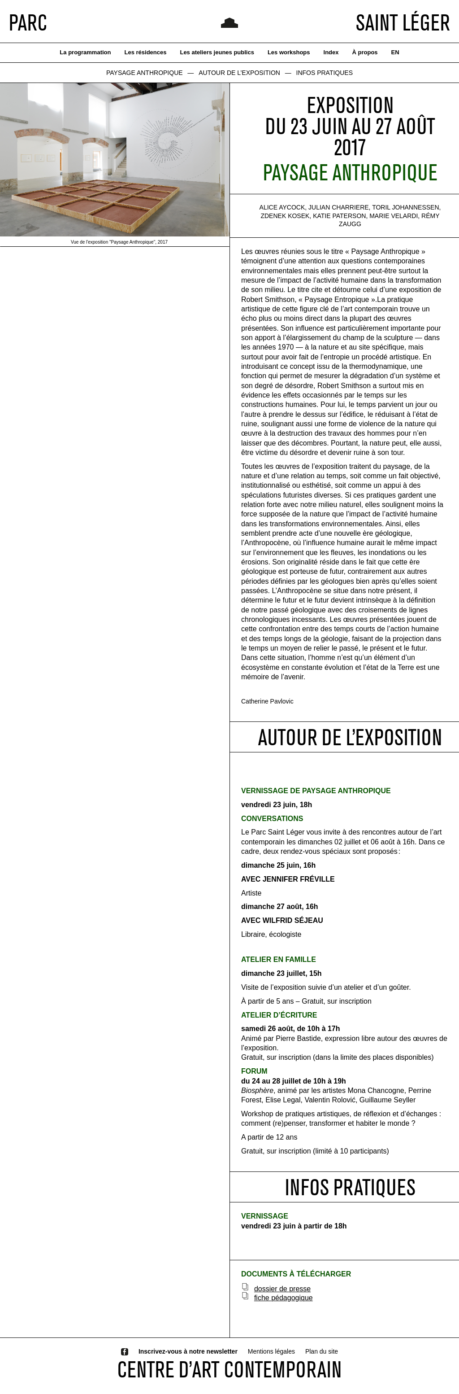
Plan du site (321, 1351)
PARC (28, 22)
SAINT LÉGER (403, 22)
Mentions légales (271, 1351)
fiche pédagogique (283, 1298)
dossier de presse (282, 1289)
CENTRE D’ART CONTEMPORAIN (229, 1369)
